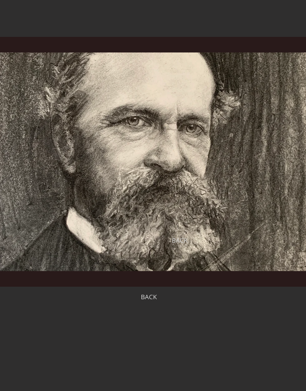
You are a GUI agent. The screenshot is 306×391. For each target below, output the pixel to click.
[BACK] (179, 240)
